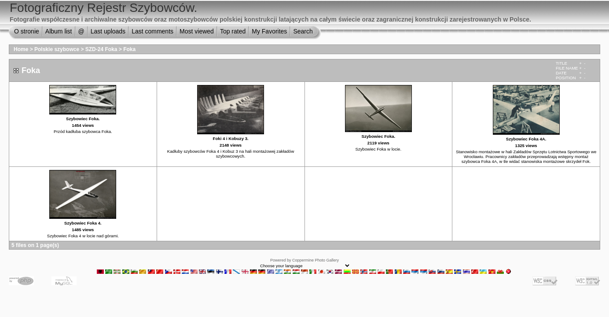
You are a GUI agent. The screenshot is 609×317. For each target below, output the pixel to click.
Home (21, 49)
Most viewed (197, 31)
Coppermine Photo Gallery (315, 260)
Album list (58, 31)
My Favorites (269, 31)
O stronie (26, 31)
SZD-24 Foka (102, 49)
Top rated (233, 31)
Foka (129, 49)
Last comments (152, 31)
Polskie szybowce (56, 49)
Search (302, 31)
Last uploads (108, 31)
